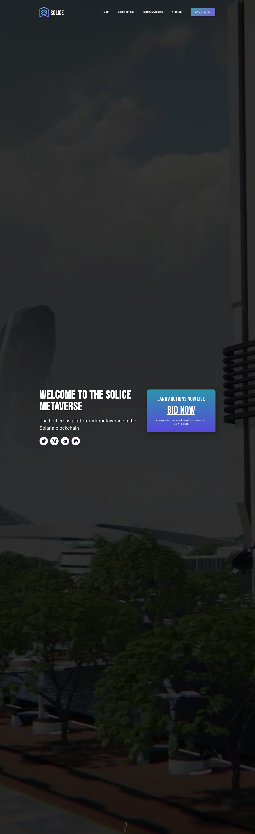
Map (106, 12)
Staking (177, 12)
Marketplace (126, 12)
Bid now (181, 410)
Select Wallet (203, 12)
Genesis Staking (153, 12)
